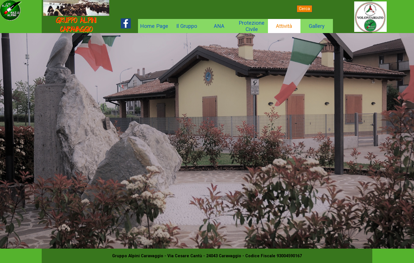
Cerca (304, 8)
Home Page (154, 26)
